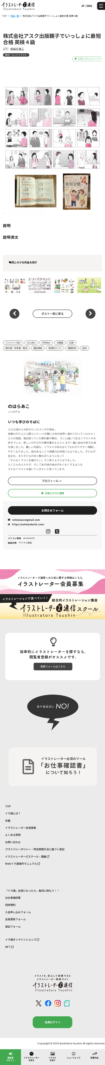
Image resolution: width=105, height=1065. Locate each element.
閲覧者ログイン (10, 1056)
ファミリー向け (13, 342)
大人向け (31, 342)
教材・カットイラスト (16, 54)
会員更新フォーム (15, 919)
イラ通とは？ (13, 813)
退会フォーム (13, 926)
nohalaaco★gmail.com (24, 519)
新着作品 (94, 1055)
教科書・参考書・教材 (16, 348)
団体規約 (10, 905)
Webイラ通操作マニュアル (22, 863)
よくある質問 (13, 835)
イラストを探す (52, 1056)
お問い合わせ (13, 842)
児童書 (60, 342)
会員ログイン (52, 1022)
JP (82, 6)
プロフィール (52, 481)
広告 (71, 342)
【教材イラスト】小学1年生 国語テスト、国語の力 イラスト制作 (88, 285)
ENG (89, 6)
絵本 (84, 348)
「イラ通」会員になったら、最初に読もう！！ (32, 890)
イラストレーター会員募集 (20, 828)
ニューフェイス (73, 1055)
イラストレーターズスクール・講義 (27, 856)
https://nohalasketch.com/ (26, 524)
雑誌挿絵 (37, 348)
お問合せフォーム (52, 510)
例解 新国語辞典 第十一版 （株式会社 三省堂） (14, 285)
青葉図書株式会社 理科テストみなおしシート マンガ (39, 285)
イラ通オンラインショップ (22, 939)
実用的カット (54, 348)
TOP (8, 806)
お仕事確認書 (13, 898)
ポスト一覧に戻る (52, 313)
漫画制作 (72, 348)
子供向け (46, 342)
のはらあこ (17, 49)
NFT (9, 947)
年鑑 (7, 820)
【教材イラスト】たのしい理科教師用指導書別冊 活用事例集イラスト (63, 285)
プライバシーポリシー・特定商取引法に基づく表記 (34, 849)
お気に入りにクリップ (87, 58)
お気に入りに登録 (52, 493)
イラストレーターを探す (31, 1056)
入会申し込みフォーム (18, 912)
